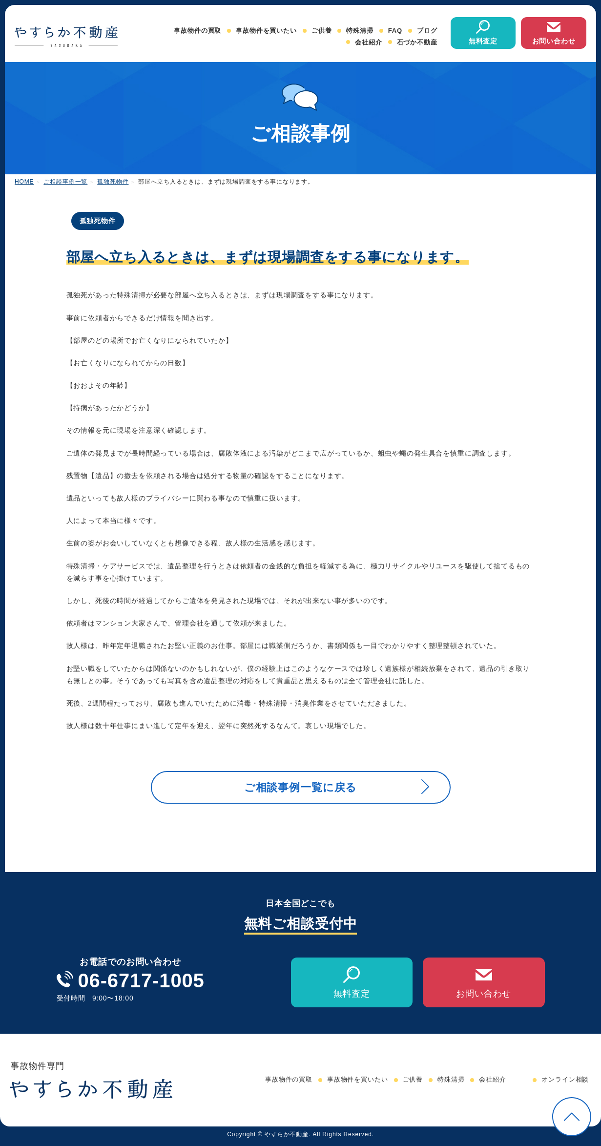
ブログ (427, 30)
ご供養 (321, 30)
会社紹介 (368, 42)
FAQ (395, 30)
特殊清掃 (359, 30)
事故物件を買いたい (266, 30)
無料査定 (483, 41)
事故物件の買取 (197, 30)
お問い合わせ (554, 41)
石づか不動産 (417, 42)
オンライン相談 (565, 1083)
